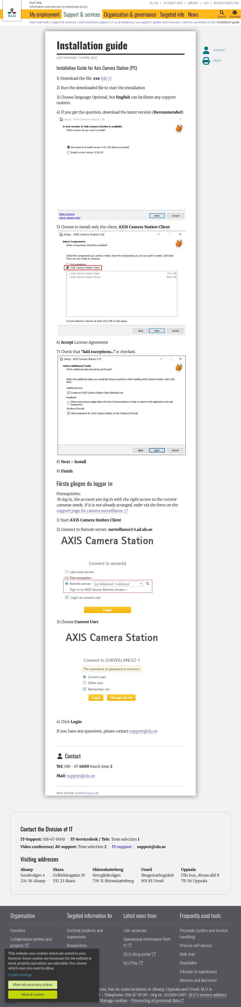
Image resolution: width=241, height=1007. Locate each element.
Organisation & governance (130, 14)
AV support (143, 22)
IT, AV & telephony (122, 22)
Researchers (77, 945)
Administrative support (94, 22)
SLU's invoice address (208, 994)
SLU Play (130, 962)
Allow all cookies (33, 994)
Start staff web (39, 22)
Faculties (17, 930)
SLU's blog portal (137, 954)
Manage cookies (113, 1000)
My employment (45, 14)
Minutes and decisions (198, 980)
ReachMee (188, 962)
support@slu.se (143, 731)
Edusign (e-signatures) (198, 971)
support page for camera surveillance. (89, 510)
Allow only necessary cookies (32, 985)
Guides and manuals (166, 22)
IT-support (122, 846)
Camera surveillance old (198, 22)
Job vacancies (135, 930)
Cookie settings (20, 975)
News (193, 14)
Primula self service (196, 945)
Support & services (82, 14)
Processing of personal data (155, 1000)
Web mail (187, 954)
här (104, 78)
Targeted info (172, 14)
